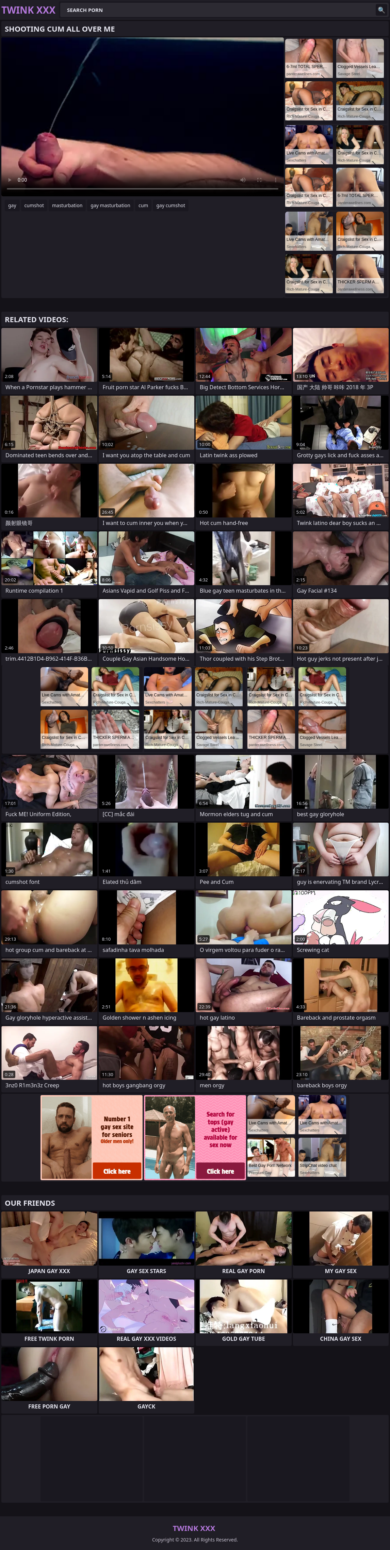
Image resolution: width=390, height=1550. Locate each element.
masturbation (67, 205)
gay (12, 205)
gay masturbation (110, 205)
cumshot (34, 205)
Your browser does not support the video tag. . (142, 116)
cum (143, 205)
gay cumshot (170, 205)
